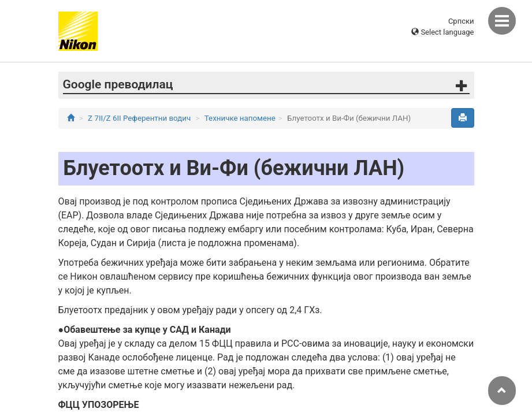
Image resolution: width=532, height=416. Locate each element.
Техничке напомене (240, 118)
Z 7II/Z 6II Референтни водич (139, 118)
